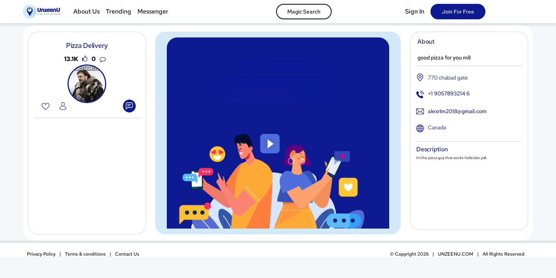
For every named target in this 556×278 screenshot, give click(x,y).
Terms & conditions (85, 254)
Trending (118, 11)
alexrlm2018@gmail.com (457, 111)
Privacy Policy (41, 254)
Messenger (152, 11)
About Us (86, 11)
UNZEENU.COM (455, 254)
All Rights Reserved (503, 254)
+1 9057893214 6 (449, 93)
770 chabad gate (448, 77)
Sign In (414, 11)
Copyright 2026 (409, 254)
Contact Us (127, 254)
